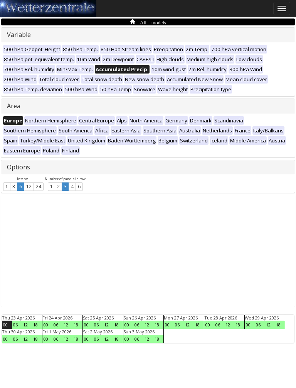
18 (35, 325)
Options (18, 167)
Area (13, 106)
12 (29, 186)
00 (5, 325)
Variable (19, 34)
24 (38, 186)
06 (15, 325)
